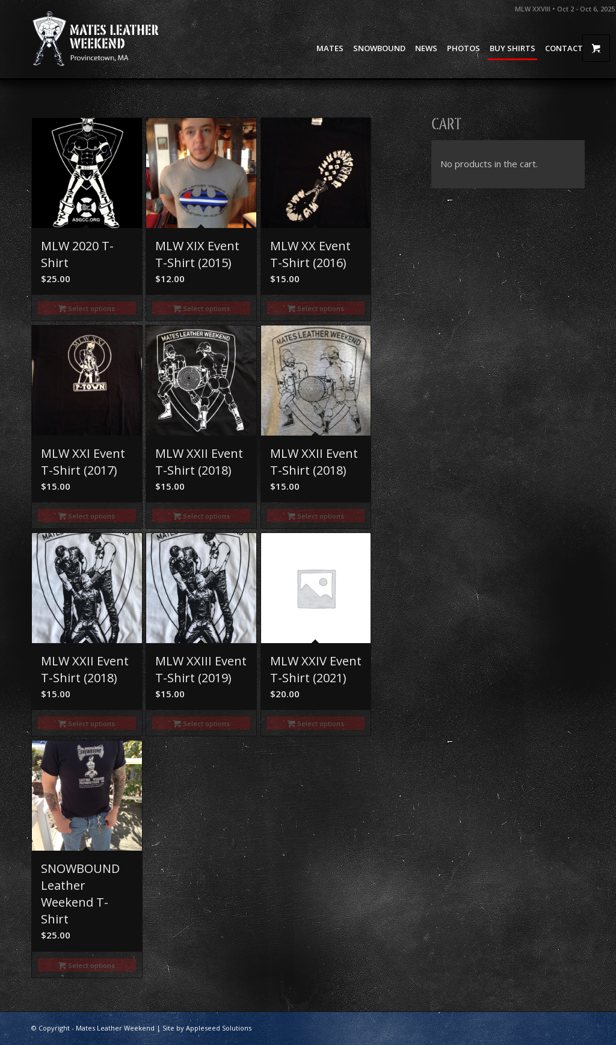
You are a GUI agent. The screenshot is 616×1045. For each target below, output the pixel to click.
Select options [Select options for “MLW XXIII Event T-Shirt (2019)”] (201, 723)
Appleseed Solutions (218, 1027)
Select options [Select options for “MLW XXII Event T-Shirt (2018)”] (201, 516)
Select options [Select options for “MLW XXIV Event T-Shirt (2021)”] (316, 723)
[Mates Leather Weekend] (96, 39)
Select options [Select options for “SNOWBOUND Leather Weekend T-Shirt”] (86, 965)
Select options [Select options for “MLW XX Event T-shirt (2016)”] (316, 308)
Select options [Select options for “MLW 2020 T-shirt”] (86, 308)
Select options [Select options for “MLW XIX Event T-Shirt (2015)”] (201, 308)
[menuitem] (330, 48)
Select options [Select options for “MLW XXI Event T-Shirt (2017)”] (86, 516)
